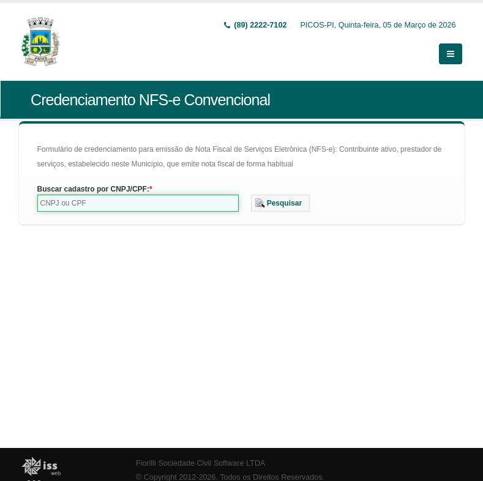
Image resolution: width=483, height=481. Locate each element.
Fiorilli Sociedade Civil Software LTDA (200, 463)
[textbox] (138, 203)
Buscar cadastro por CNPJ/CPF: (93, 189)
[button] (280, 203)
